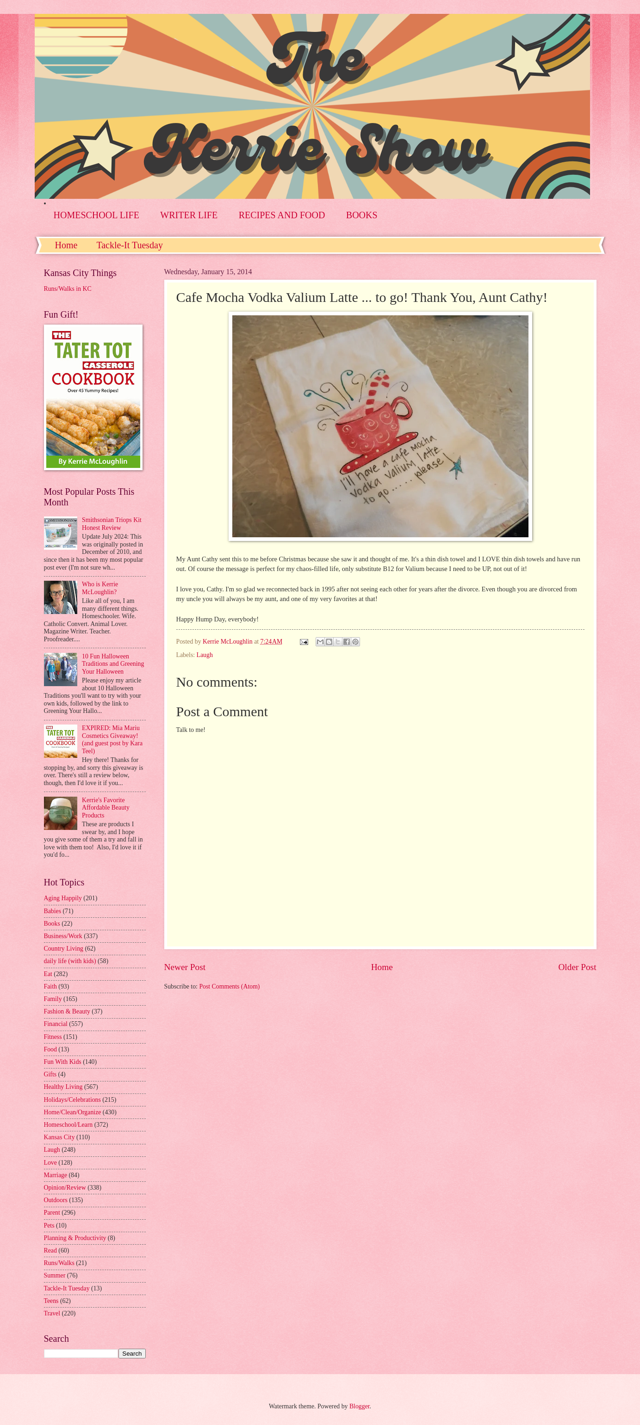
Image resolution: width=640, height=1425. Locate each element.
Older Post (577, 967)
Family (53, 998)
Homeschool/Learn (68, 1124)
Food (50, 1049)
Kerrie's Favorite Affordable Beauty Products (106, 808)
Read (50, 1250)
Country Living (63, 948)
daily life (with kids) (70, 961)
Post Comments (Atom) (229, 986)
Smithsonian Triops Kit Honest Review (112, 523)
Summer (55, 1275)
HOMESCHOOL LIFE (96, 215)
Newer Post (185, 967)
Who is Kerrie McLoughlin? (100, 588)
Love (50, 1162)
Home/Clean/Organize (72, 1112)
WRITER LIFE (188, 215)
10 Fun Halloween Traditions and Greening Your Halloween (113, 664)
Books (52, 923)
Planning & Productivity (75, 1238)
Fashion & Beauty (67, 1011)
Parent (52, 1212)
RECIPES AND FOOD (282, 215)
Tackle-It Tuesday (129, 245)
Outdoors (56, 1200)
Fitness (53, 1036)
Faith (50, 986)
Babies (53, 911)
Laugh (205, 654)
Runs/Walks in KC (68, 288)
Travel (52, 1313)
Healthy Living (63, 1086)
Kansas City (59, 1137)
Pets (49, 1225)
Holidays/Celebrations (72, 1099)
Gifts (50, 1074)
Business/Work (63, 936)
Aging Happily (63, 898)
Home (66, 245)
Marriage (56, 1175)
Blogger (359, 1406)
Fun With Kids (62, 1061)
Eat (48, 973)
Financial (56, 1023)
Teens (51, 1300)
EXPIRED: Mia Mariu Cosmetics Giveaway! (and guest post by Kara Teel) (112, 740)
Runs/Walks (59, 1262)
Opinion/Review (65, 1187)
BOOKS (362, 215)
